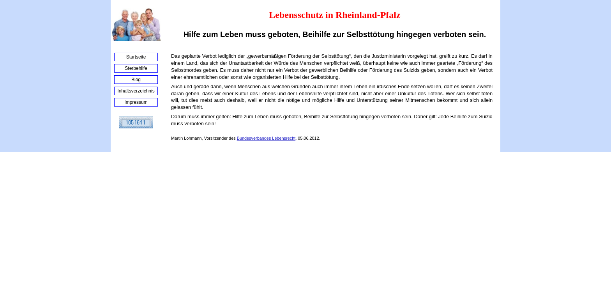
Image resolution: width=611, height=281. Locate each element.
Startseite (136, 57)
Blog (136, 79)
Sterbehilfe (136, 68)
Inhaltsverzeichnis (135, 91)
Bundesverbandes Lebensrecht (266, 138)
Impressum (135, 102)
